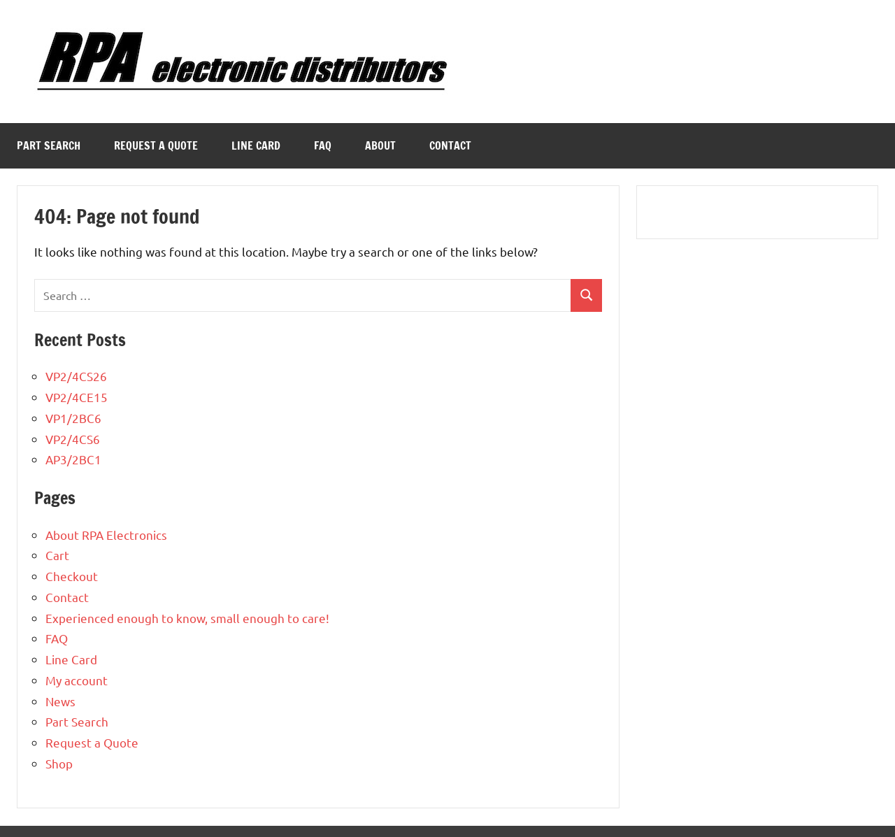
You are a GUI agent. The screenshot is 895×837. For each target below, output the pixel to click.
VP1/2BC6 (73, 417)
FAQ (322, 145)
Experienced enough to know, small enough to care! (187, 617)
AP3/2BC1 (73, 459)
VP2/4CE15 (76, 396)
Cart (57, 555)
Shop (59, 763)
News (60, 701)
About (380, 145)
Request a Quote (156, 145)
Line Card (255, 145)
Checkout (71, 575)
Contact (450, 145)
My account (76, 680)
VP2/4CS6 (72, 438)
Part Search (48, 145)
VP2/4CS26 (76, 376)
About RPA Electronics (106, 534)
